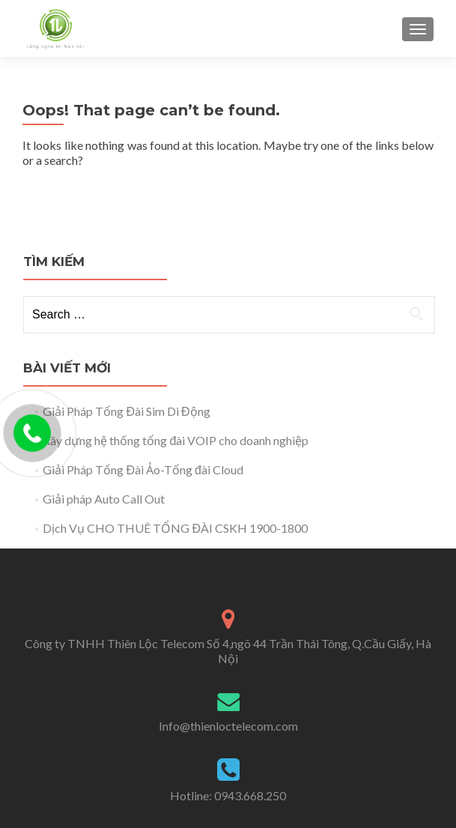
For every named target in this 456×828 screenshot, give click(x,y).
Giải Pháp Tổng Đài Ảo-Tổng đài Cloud (143, 469)
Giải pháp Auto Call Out (104, 499)
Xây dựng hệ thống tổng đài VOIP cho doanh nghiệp (175, 440)
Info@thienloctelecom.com (228, 726)
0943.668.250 (250, 795)
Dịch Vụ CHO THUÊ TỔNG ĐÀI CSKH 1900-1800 (175, 528)
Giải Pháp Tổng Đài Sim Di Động (126, 411)
